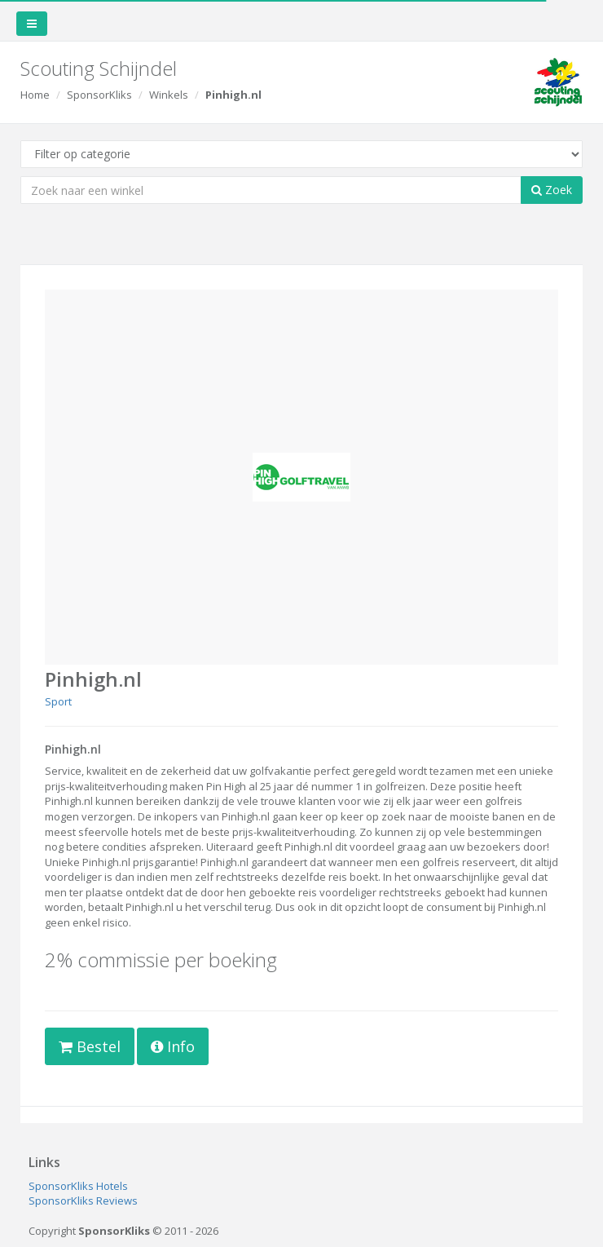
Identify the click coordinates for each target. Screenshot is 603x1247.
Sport (58, 701)
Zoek (551, 189)
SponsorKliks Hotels (78, 1185)
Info (173, 1046)
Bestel (90, 1046)
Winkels (168, 94)
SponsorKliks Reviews (83, 1200)
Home (35, 94)
